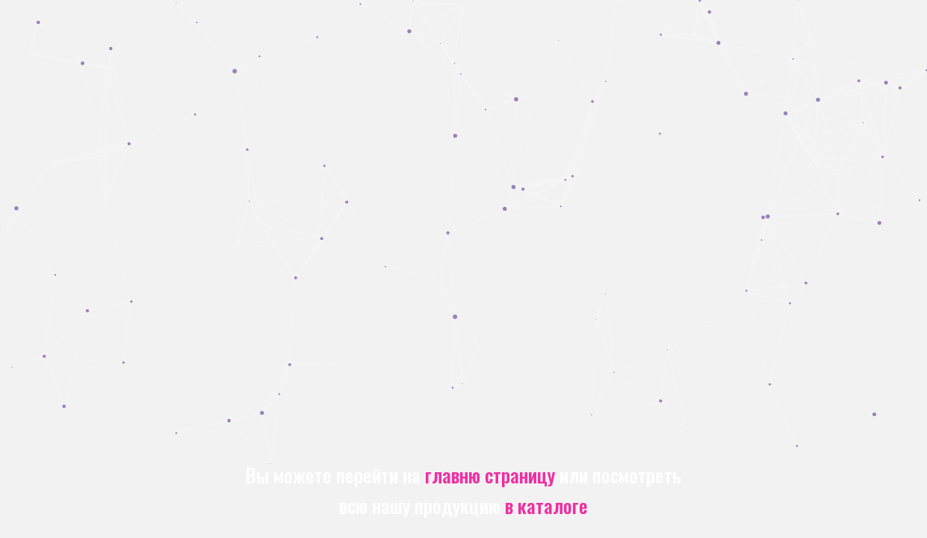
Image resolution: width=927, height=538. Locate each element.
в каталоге (546, 505)
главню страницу (490, 474)
